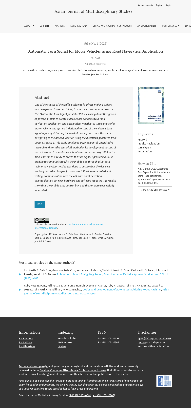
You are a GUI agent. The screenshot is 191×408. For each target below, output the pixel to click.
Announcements (146, 25)
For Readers (26, 338)
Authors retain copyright (33, 366)
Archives (60, 25)
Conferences (170, 25)
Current (44, 25)
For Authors (25, 342)
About (28, 25)
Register (159, 5)
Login (168, 5)
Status (62, 346)
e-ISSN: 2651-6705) (104, 395)
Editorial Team (78, 25)
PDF (39, 204)
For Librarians (27, 346)
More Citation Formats (154, 189)
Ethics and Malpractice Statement (112, 25)
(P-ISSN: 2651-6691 (80, 395)
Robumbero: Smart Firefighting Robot (79, 274)
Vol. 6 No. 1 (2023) (95, 43)
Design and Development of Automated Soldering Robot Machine (122, 289)
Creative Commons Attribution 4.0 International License (72, 370)
